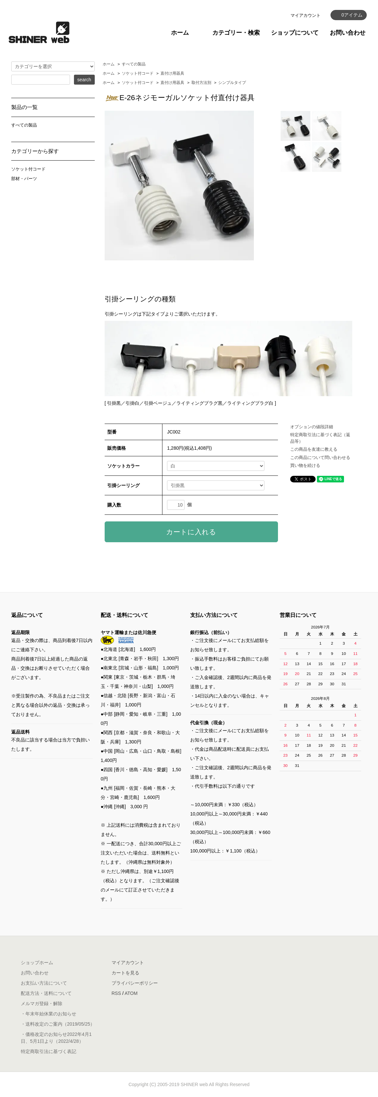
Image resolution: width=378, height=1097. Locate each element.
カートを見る (125, 972)
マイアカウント (306, 15)
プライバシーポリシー (135, 983)
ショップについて (295, 32)
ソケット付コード (138, 73)
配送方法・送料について (46, 993)
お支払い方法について (44, 983)
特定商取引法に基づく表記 (48, 1051)
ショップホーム (37, 962)
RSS (116, 993)
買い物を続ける (305, 465)
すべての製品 (134, 64)
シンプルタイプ (232, 82)
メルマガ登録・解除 (41, 1003)
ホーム (180, 32)
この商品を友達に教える (313, 449)
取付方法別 (201, 82)
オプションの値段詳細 (311, 426)
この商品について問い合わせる (320, 457)
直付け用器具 (172, 73)
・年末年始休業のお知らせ (48, 1013)
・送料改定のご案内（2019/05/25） (58, 1024)
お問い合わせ (347, 32)
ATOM (130, 993)
